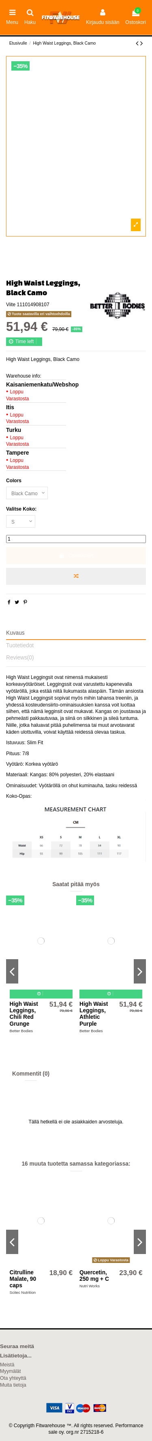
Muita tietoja (13, 1385)
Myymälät (10, 1371)
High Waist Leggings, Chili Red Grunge (24, 1014)
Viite (10, 304)
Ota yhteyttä (13, 1378)
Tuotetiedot (20, 645)
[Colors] (27, 493)
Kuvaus (15, 633)
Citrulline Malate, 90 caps (23, 1279)
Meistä (7, 1365)
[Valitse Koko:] (20, 521)
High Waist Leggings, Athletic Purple (93, 1014)
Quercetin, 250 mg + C (94, 1275)
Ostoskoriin (76, 555)
